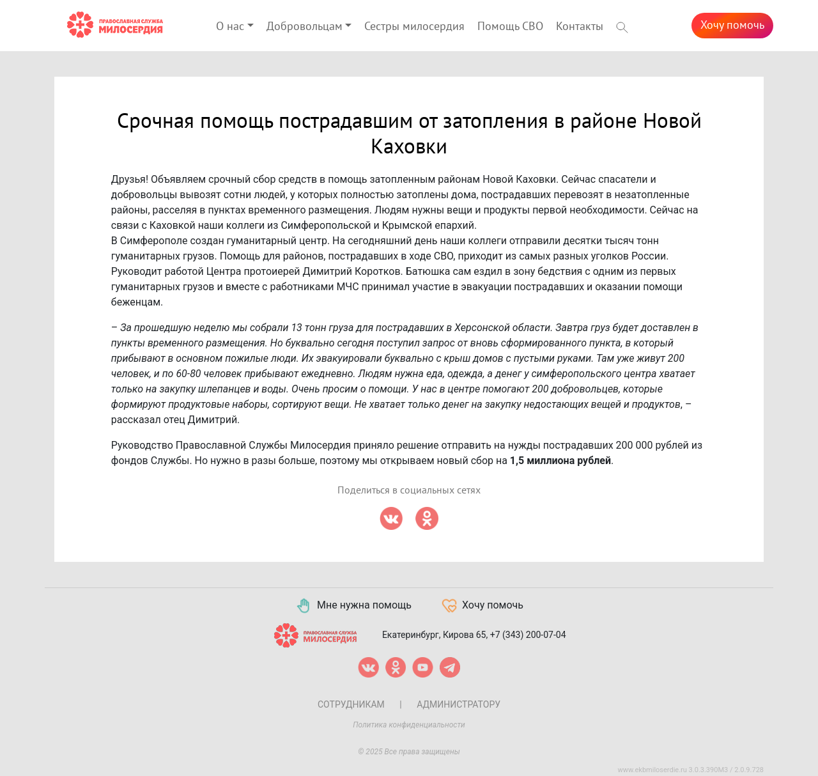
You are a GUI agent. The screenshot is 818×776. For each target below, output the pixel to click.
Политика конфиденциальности (409, 724)
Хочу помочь (732, 25)
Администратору (458, 704)
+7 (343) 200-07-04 (528, 635)
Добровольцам (304, 26)
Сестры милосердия (414, 26)
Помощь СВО (510, 26)
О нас (230, 26)
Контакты (579, 26)
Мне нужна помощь (353, 606)
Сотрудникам (351, 704)
